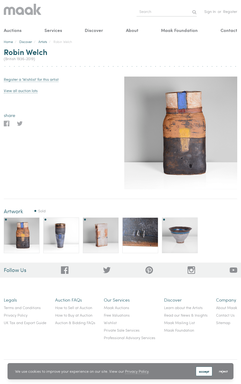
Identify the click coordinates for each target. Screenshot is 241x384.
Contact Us (225, 315)
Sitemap (223, 322)
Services (53, 30)
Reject (223, 371)
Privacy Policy (137, 371)
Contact (229, 30)
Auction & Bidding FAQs (75, 322)
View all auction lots (21, 90)
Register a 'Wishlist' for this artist (31, 79)
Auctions (13, 30)
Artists (42, 41)
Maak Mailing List (179, 322)
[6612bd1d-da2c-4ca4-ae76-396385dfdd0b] (233, 270)
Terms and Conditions (22, 307)
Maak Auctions (116, 307)
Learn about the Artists (183, 307)
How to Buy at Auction (73, 315)
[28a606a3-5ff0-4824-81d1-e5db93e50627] (191, 270)
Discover (94, 30)
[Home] (22, 11)
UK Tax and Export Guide (25, 322)
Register (230, 11)
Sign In (210, 11)
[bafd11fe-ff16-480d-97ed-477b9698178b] (149, 270)
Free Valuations (117, 315)
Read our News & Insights (186, 315)
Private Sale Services (122, 330)
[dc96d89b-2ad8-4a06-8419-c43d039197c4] (64, 270)
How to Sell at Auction (73, 307)
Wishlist (110, 322)
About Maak (226, 307)
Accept (204, 371)
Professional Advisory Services (129, 337)
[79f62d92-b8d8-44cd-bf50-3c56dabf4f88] (107, 270)
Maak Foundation (179, 30)
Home (8, 41)
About (132, 30)
